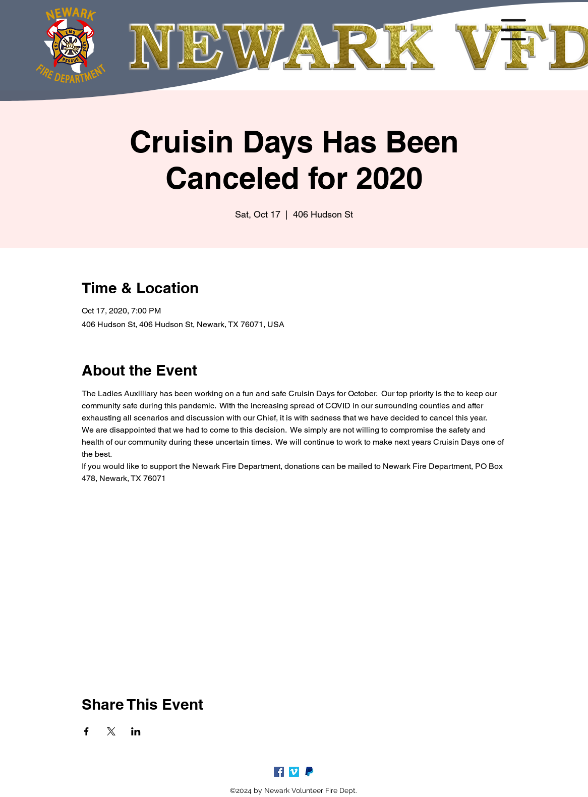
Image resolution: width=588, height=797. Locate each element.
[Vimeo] (294, 772)
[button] (513, 30)
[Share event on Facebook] (86, 731)
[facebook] (279, 772)
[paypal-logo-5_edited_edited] (309, 772)
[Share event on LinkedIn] (136, 731)
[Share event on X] (111, 731)
